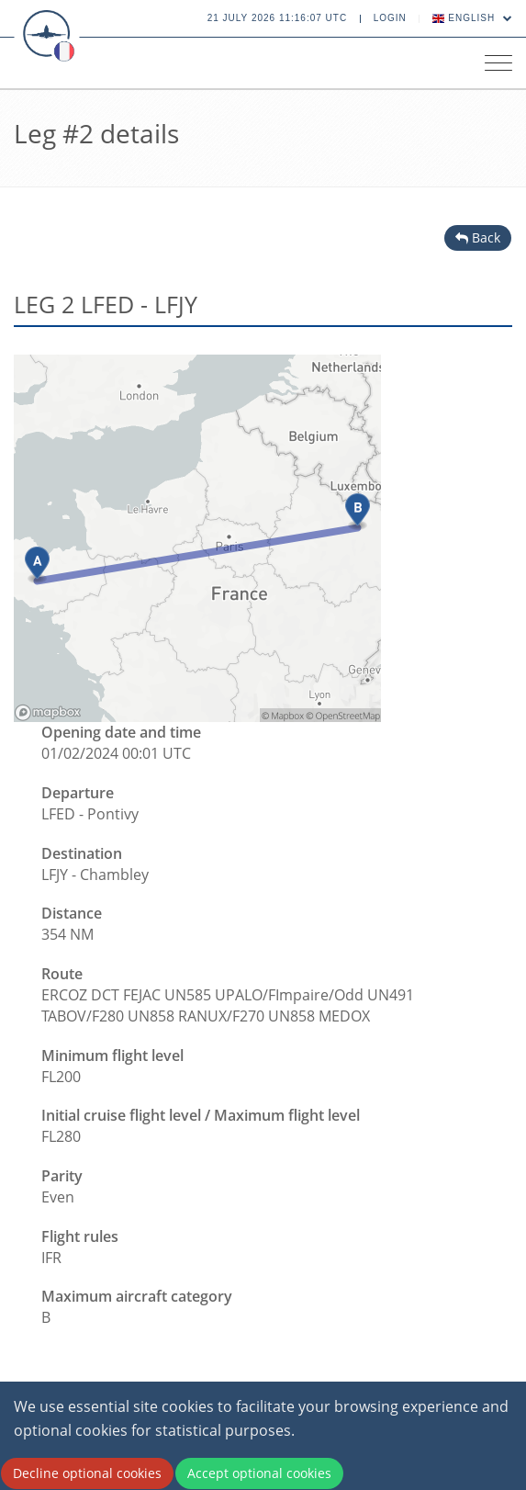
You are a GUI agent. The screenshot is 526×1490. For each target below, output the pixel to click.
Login (390, 18)
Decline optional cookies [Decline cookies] (87, 1473)
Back (477, 237)
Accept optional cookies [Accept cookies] (259, 1473)
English (472, 18)
